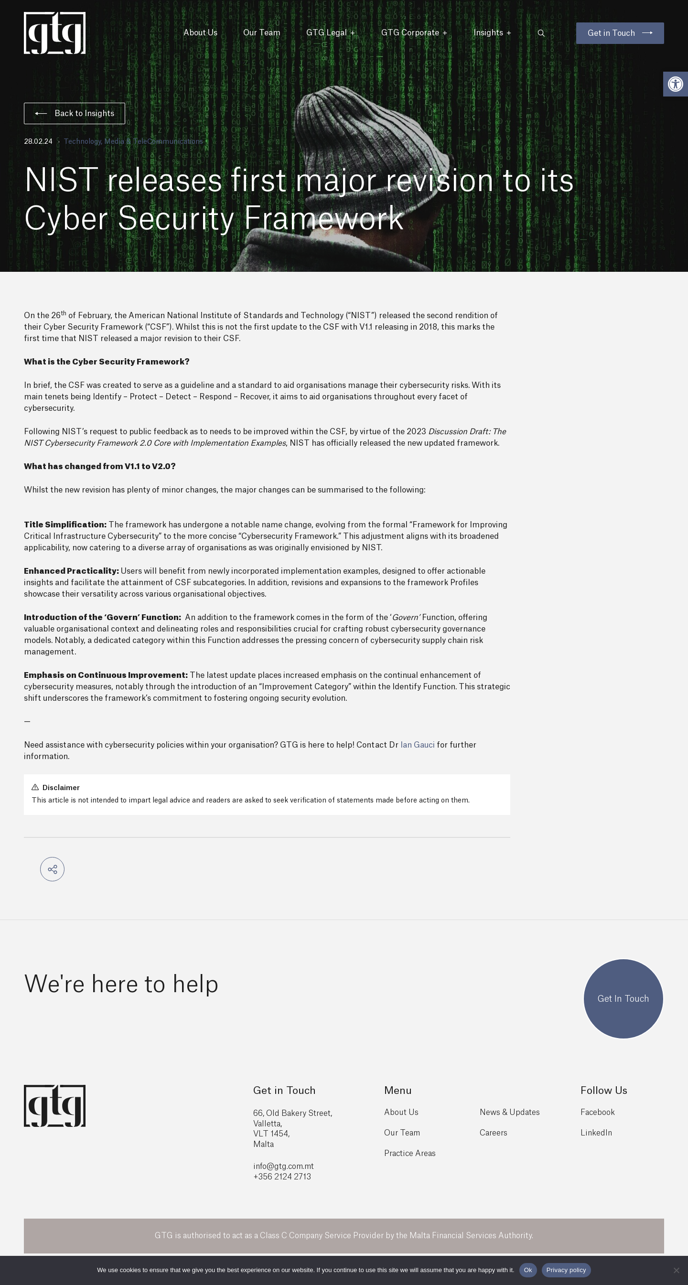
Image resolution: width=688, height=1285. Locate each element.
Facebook (597, 1112)
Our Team (261, 33)
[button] (675, 84)
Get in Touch (611, 33)
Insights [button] (492, 33)
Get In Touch (623, 999)
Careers (493, 1133)
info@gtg (270, 1166)
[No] (676, 1270)
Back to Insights (74, 114)
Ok (528, 1270)
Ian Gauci (417, 745)
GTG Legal (330, 33)
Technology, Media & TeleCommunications (133, 142)
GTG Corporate (414, 33)
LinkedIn (596, 1133)
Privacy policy (566, 1270)
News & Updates (510, 1112)
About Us (200, 33)
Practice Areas (410, 1153)
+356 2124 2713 (282, 1177)
